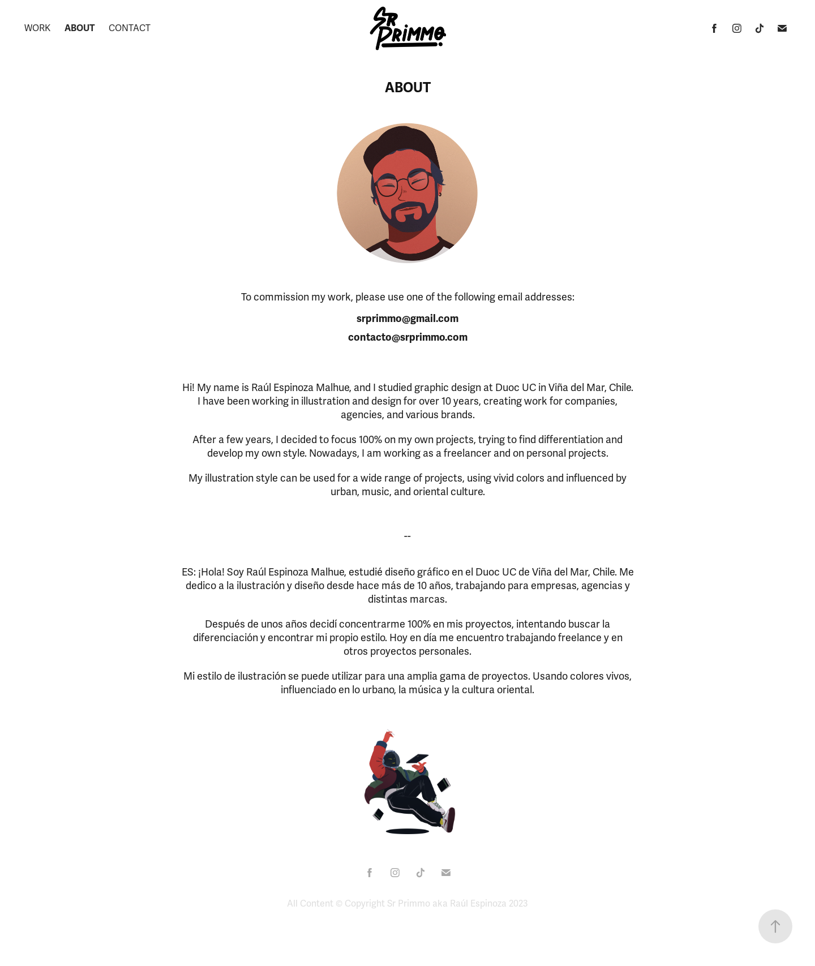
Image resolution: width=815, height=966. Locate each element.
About (80, 28)
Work (37, 28)
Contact (130, 28)
